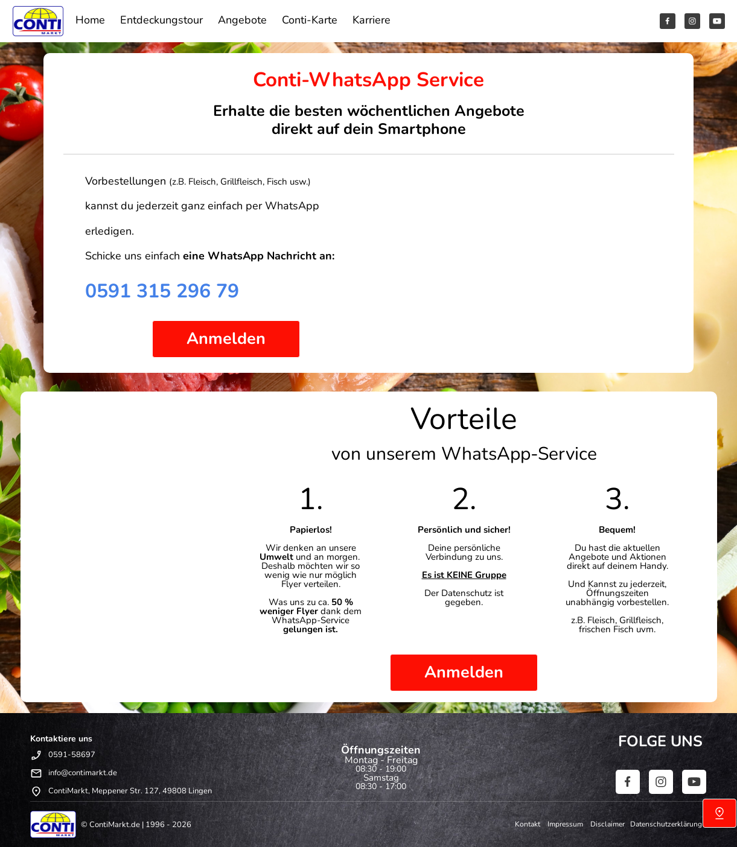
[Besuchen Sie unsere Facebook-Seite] (667, 21)
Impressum (568, 824)
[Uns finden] (719, 813)
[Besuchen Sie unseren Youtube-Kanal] (717, 21)
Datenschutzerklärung (666, 824)
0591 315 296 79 (162, 291)
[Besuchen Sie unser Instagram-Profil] (692, 21)
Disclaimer (609, 824)
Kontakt (531, 824)
